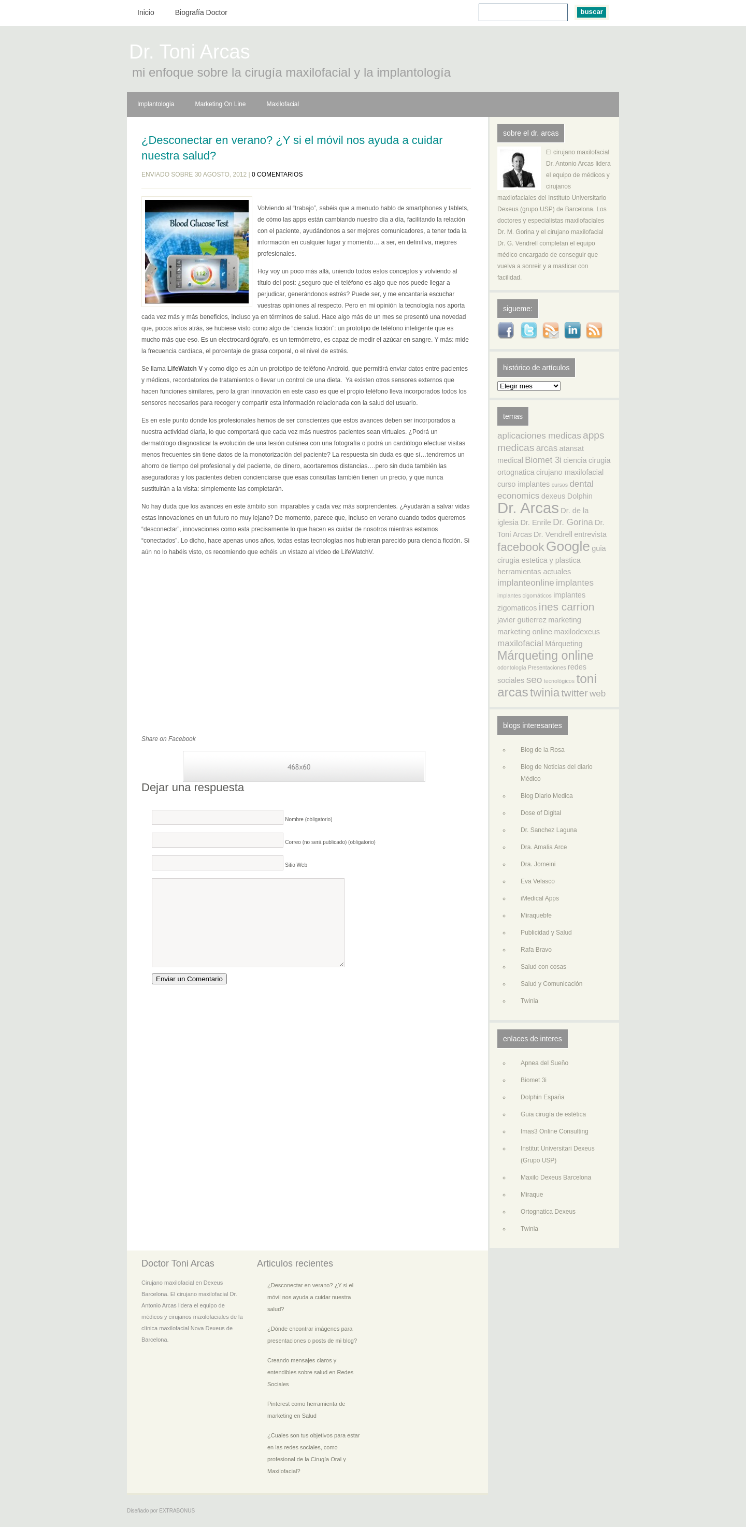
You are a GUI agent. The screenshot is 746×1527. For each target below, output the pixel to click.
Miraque (532, 1194)
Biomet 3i (543, 460)
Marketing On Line (220, 104)
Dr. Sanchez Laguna (549, 830)
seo (534, 679)
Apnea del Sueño (544, 1063)
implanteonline (525, 583)
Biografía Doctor (201, 12)
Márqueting (563, 643)
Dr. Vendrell (553, 534)
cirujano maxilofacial (570, 472)
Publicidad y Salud (546, 932)
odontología (511, 667)
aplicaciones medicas (539, 436)
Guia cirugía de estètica (553, 1114)
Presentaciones (547, 667)
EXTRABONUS (177, 1511)
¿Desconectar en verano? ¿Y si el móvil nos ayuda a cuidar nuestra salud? (292, 148)
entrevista (590, 534)
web (598, 694)
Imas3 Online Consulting (555, 1131)
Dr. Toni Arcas (189, 53)
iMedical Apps (540, 898)
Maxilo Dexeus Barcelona (556, 1177)
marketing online (524, 632)
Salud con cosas (543, 966)
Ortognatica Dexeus (548, 1211)
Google (568, 546)
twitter (575, 693)
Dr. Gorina (573, 522)
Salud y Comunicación (551, 983)
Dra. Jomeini (538, 864)
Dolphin (580, 496)
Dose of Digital (541, 813)
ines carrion (567, 607)
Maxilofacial (282, 104)
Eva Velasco (538, 881)
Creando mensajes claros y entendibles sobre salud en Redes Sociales (310, 1372)
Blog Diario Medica (547, 795)
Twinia (529, 1001)
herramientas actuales (534, 572)
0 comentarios (277, 174)
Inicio (145, 12)
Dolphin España (543, 1097)
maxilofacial (520, 643)
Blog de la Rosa (543, 749)
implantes (575, 583)
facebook (520, 547)
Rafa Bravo (536, 949)
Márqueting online (545, 655)
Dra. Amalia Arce (544, 847)
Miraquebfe (536, 915)
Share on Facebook (168, 739)
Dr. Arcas (528, 507)
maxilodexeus (577, 632)
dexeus (553, 496)
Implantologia (155, 104)
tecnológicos (559, 681)
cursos (560, 485)
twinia (545, 692)
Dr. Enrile (535, 522)
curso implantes (523, 484)
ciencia (574, 460)
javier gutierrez (522, 620)
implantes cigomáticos (524, 595)
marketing (564, 620)
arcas (547, 448)
